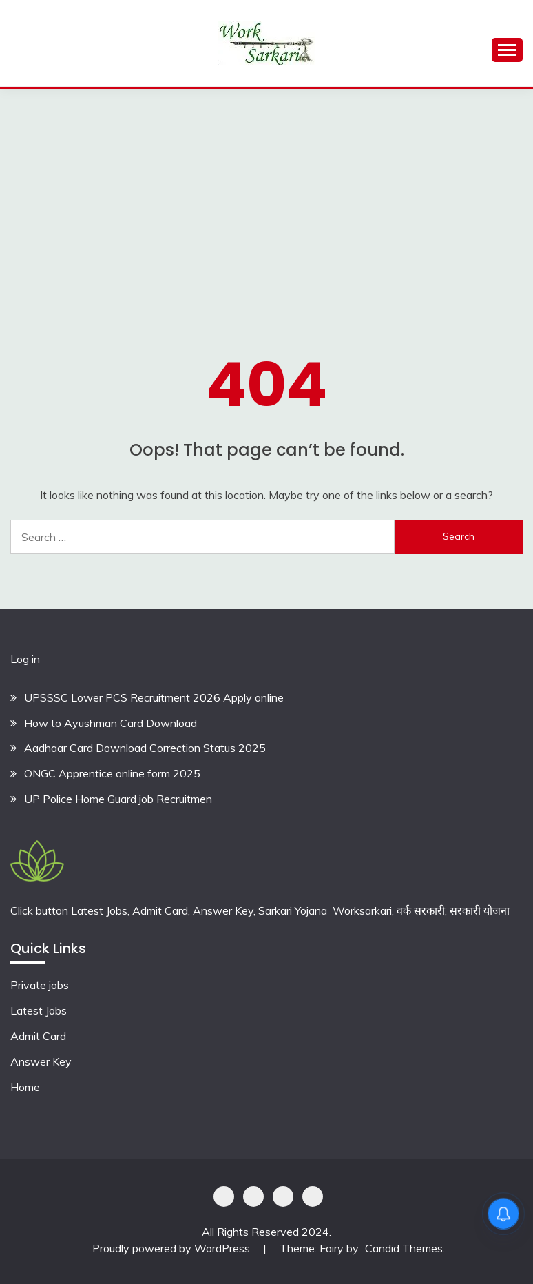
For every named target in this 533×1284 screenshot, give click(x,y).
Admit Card (38, 1036)
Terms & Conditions (312, 1196)
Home (25, 1087)
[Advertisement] (266, 192)
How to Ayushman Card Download (110, 723)
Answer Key (41, 1061)
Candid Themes (404, 1248)
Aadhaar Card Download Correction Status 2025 (145, 748)
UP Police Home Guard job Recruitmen (118, 799)
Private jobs (39, 985)
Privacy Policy (223, 1196)
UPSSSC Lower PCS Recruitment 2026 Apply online (154, 697)
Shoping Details (253, 1196)
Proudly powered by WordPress (172, 1248)
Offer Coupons (283, 1196)
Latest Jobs (38, 1010)
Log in (25, 659)
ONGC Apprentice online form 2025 (112, 773)
